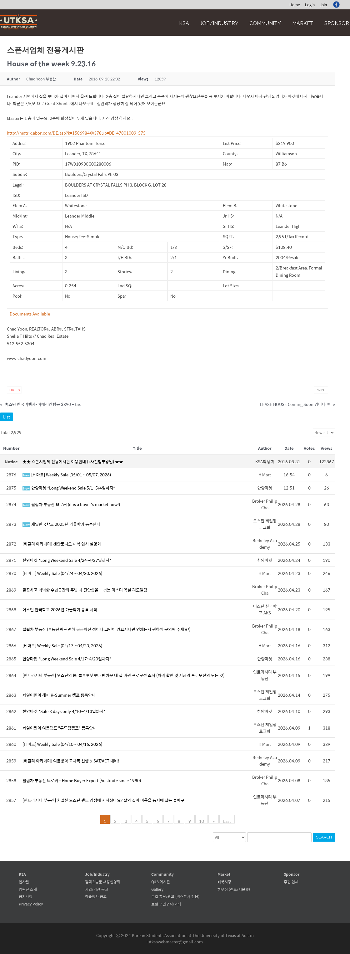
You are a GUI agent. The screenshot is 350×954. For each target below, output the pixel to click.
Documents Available (30, 313)
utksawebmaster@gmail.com (175, 941)
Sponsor (336, 23)
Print (321, 390)
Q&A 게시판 (160, 882)
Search (324, 837)
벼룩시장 (224, 882)
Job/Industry (219, 23)
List (6, 416)
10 (202, 820)
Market (302, 23)
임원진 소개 (28, 889)
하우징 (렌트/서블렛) (234, 889)
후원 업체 (291, 882)
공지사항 (25, 896)
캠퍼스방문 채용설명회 (102, 882)
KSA (184, 23)
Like (14, 390)
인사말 (24, 882)
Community (265, 23)
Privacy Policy (31, 904)
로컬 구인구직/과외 (166, 904)
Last (227, 820)
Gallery (157, 889)
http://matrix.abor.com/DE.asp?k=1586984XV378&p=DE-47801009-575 (76, 133)
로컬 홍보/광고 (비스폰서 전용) (175, 896)
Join (323, 5)
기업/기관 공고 (96, 889)
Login (310, 5)
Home (294, 5)
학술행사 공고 (96, 896)
